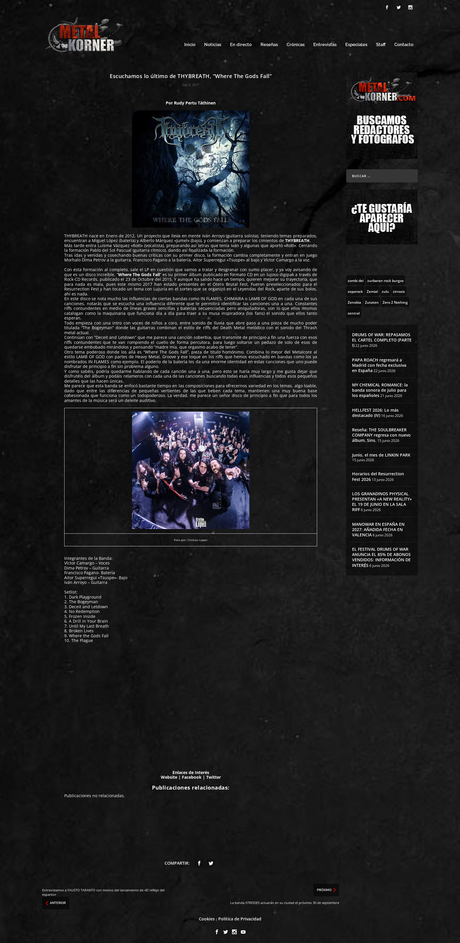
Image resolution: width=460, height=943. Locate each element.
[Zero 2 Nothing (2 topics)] (395, 300)
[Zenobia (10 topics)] (354, 300)
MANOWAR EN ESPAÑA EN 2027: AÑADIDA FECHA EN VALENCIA (378, 528)
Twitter (213, 775)
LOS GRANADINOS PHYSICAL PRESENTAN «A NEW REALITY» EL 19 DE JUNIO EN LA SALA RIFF (382, 500)
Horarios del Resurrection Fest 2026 (378, 474)
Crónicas (296, 43)
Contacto (403, 43)
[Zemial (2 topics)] (372, 289)
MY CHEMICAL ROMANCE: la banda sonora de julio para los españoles (380, 388)
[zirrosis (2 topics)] (398, 289)
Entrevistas (324, 43)
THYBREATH (75, 234)
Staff (380, 43)
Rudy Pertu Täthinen (195, 101)
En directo (241, 43)
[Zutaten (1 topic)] (371, 300)
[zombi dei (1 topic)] (355, 278)
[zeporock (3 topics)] (355, 289)
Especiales (356, 43)
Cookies (207, 917)
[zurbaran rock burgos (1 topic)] (385, 278)
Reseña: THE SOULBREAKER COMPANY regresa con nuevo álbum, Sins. (381, 433)
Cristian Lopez (197, 538)
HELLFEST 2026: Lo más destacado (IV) (375, 410)
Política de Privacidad (239, 917)
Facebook (192, 775)
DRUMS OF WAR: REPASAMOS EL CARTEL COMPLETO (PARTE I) (382, 338)
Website (169, 775)
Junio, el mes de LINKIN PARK (381, 453)
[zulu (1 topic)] (385, 289)
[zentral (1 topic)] (353, 311)
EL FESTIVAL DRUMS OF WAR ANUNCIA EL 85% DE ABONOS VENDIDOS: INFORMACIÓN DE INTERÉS (381, 555)
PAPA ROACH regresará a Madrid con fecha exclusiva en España (379, 363)
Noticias (212, 43)
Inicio (189, 43)
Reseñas (269, 43)
